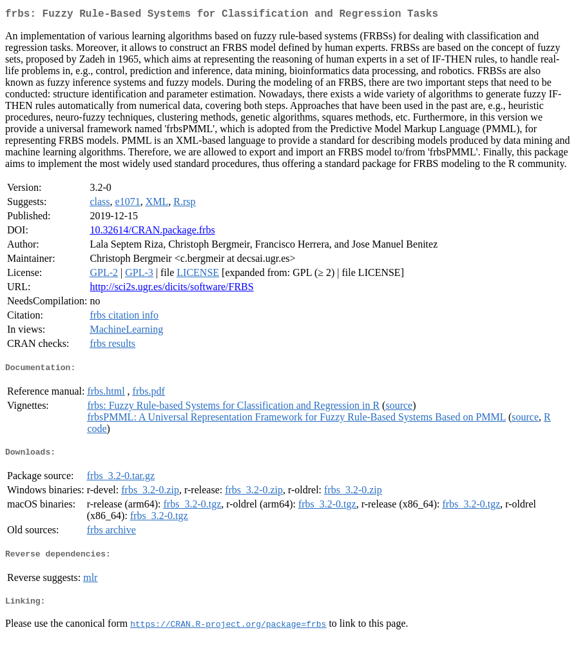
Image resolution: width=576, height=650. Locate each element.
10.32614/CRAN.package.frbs (152, 232)
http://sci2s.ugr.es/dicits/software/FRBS (171, 289)
